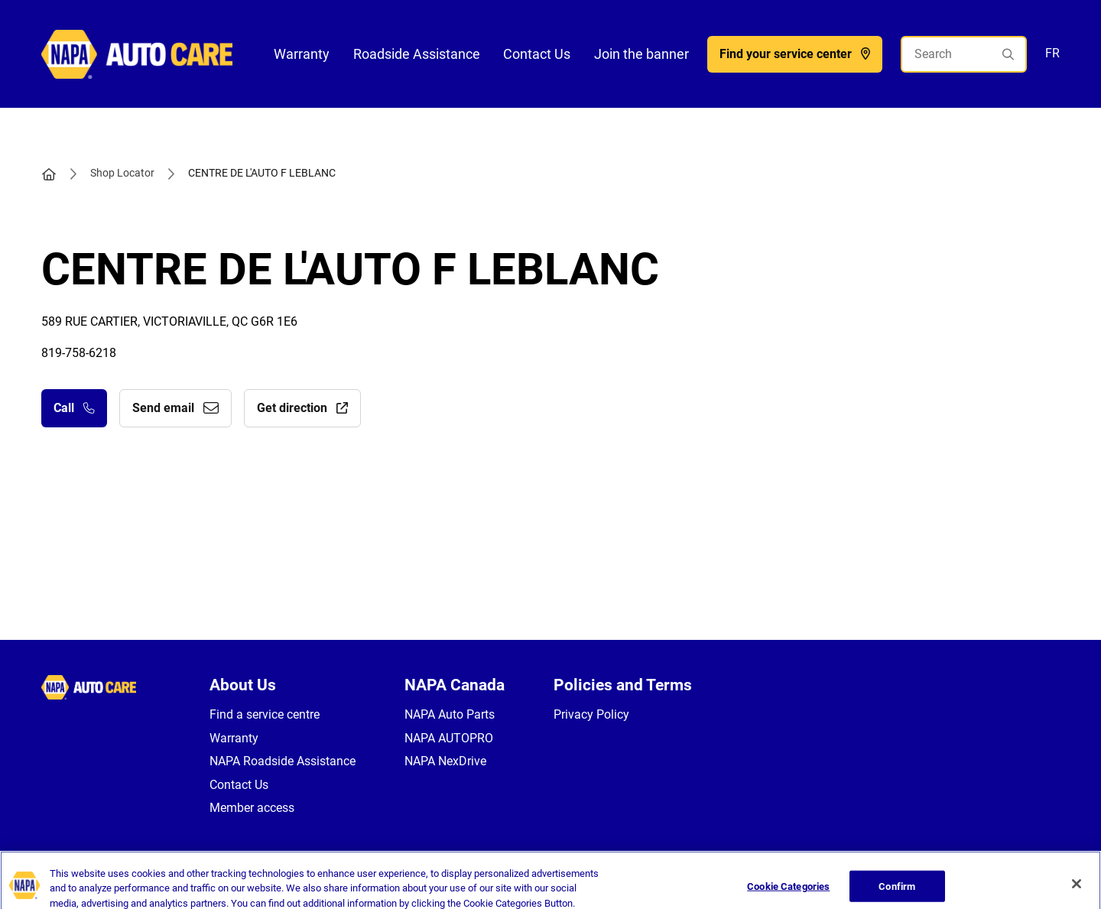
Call (74, 408)
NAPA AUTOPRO (448, 738)
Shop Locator (122, 173)
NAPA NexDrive (445, 761)
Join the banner (641, 54)
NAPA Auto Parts (449, 714)
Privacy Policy (591, 714)
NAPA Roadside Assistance (282, 761)
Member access (251, 807)
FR (1052, 53)
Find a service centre (264, 714)
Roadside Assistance (416, 54)
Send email (175, 408)
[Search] (964, 54)
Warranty (302, 54)
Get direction (302, 408)
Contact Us (536, 54)
